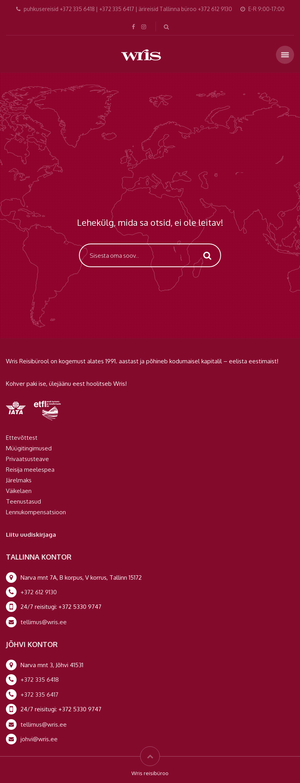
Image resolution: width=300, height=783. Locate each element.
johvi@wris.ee (39, 739)
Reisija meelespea (30, 469)
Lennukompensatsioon (36, 512)
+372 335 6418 (40, 679)
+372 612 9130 (39, 592)
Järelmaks (19, 480)
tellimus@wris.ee (44, 622)
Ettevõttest (22, 437)
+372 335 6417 (39, 694)
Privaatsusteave (27, 459)
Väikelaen (19, 491)
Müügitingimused (29, 448)
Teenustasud (23, 501)
